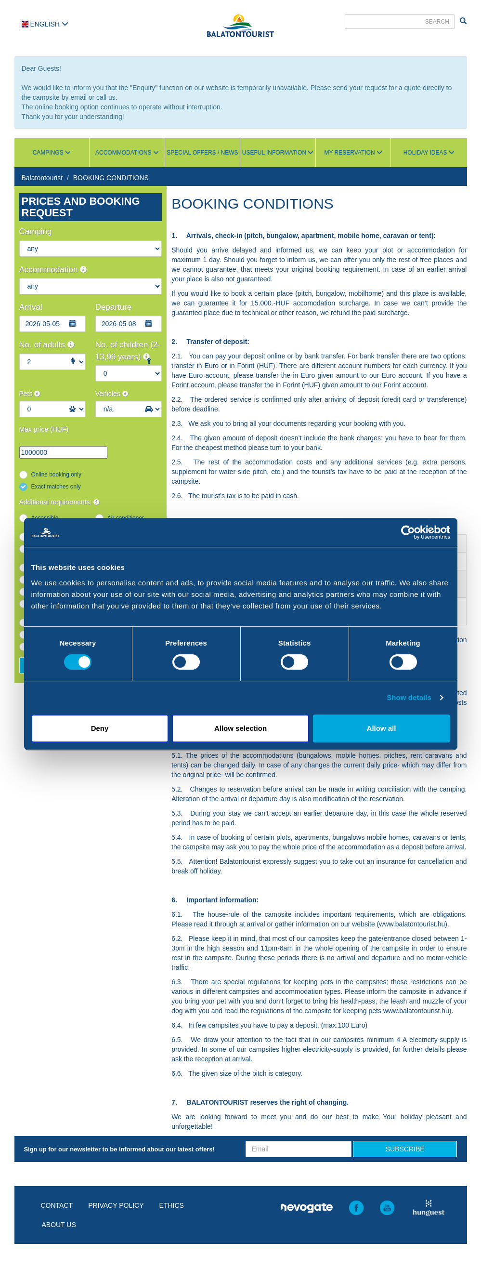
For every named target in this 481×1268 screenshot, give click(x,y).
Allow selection (240, 728)
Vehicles (111, 393)
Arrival (30, 307)
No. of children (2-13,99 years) (127, 350)
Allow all (381, 728)
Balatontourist (42, 178)
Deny (100, 728)
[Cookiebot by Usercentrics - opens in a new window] (408, 532)
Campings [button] (52, 152)
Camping (35, 231)
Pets (29, 393)
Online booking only (56, 474)
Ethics (171, 1205)
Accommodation (53, 269)
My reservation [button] (353, 152)
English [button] (45, 24)
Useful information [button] (278, 152)
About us (59, 1224)
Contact (57, 1205)
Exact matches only (56, 486)
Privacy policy (115, 1205)
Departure (113, 307)
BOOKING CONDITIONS (111, 178)
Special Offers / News (202, 152)
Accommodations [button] (127, 152)
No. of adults (46, 344)
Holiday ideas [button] (429, 152)
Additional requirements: (59, 502)
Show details (409, 697)
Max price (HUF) (44, 429)
